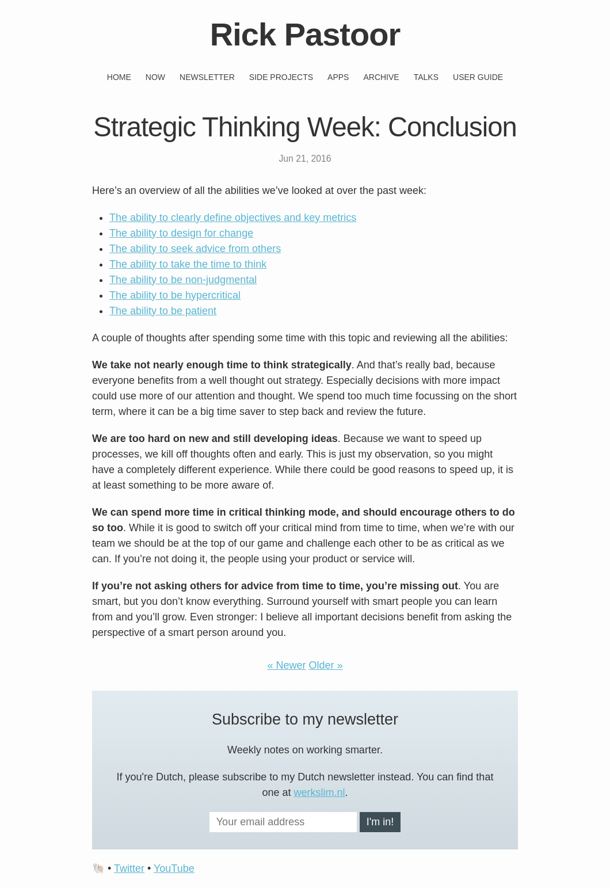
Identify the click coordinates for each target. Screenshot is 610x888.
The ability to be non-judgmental (183, 279)
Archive (381, 77)
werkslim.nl (319, 792)
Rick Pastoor (305, 34)
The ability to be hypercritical (175, 295)
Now (155, 77)
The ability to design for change (181, 233)
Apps (338, 77)
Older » (326, 665)
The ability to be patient (162, 311)
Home (119, 77)
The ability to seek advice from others (195, 248)
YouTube (174, 868)
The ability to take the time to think (187, 264)
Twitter (129, 868)
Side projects (281, 77)
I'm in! (380, 822)
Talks (426, 77)
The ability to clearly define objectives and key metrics (232, 217)
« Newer (286, 665)
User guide (478, 77)
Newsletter (207, 77)
